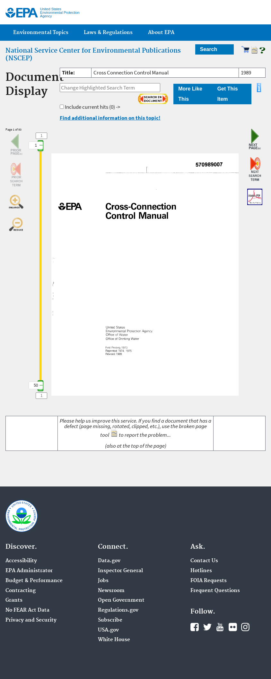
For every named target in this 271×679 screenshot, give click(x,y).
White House (114, 640)
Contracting (20, 591)
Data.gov (109, 561)
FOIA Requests (208, 581)
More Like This (190, 94)
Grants (13, 600)
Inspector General (120, 571)
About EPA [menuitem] (161, 33)
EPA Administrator (29, 571)
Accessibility (21, 561)
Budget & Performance (34, 581)
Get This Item (227, 94)
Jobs (103, 581)
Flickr (233, 627)
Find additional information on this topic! (110, 117)
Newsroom (111, 591)
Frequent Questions (215, 591)
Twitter (207, 627)
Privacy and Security (31, 620)
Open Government (121, 600)
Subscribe (110, 620)
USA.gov (108, 630)
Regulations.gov (118, 610)
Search (208, 49)
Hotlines (201, 571)
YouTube (220, 627)
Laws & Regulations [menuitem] (108, 33)
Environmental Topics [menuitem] (40, 33)
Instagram (245, 627)
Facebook (194, 627)
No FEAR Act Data (27, 610)
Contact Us (204, 561)
